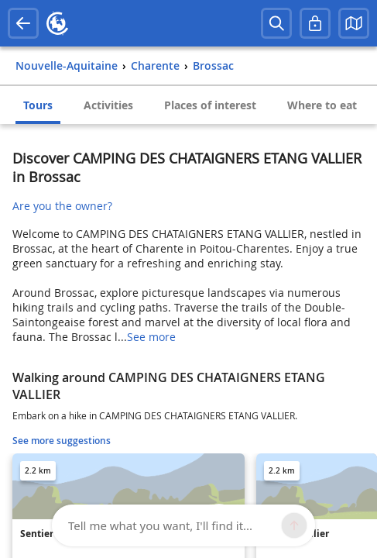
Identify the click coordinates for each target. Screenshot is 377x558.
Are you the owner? (62, 205)
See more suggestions (61, 440)
